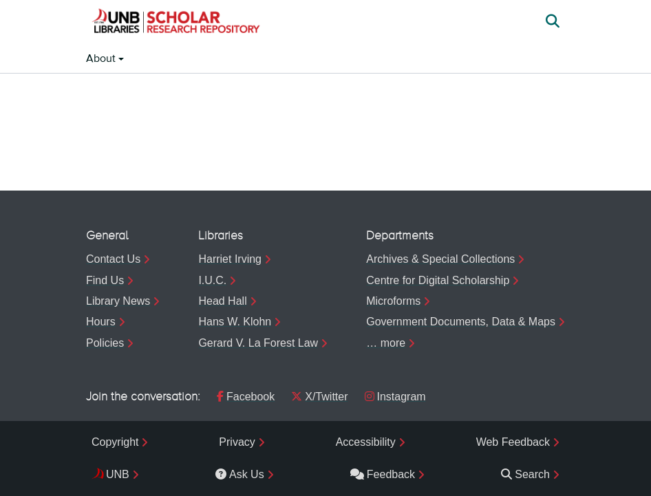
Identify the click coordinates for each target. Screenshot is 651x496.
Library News (118, 301)
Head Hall (222, 301)
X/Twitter (319, 396)
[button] (175, 23)
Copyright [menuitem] (115, 442)
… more (385, 343)
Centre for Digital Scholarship (437, 280)
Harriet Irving (230, 259)
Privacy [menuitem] (237, 442)
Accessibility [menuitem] (366, 442)
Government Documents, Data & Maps (460, 321)
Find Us (105, 280)
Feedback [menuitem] (382, 474)
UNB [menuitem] (117, 474)
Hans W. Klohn (234, 321)
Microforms (393, 301)
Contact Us (113, 259)
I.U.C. (212, 280)
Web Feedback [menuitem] (513, 442)
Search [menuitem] (525, 474)
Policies (105, 343)
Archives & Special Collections (440, 259)
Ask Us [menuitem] (239, 474)
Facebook (246, 396)
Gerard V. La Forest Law (258, 343)
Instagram (395, 396)
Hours (101, 321)
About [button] (102, 59)
